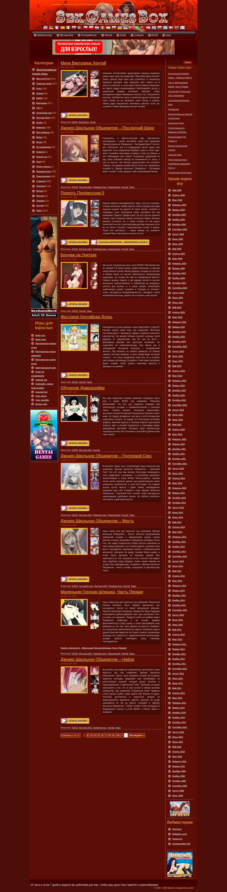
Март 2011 (177, 698)
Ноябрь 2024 (178, 278)
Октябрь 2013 (179, 551)
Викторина (41, 103)
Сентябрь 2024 (179, 288)
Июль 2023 (177, 356)
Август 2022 (178, 410)
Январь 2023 (178, 385)
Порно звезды (43, 166)
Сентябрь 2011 (179, 669)
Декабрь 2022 (179, 390)
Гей (38, 108)
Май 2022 (176, 425)
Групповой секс (89, 35)
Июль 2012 (177, 620)
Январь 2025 (178, 268)
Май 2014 (176, 522)
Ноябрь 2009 (178, 776)
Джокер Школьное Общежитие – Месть (97, 520)
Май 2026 (176, 190)
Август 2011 (178, 673)
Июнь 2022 (177, 420)
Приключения (43, 176)
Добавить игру (179, 834)
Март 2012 (177, 639)
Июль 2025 (177, 239)
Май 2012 (176, 630)
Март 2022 (177, 434)
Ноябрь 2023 (178, 337)
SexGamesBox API (181, 844)
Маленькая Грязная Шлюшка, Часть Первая (102, 592)
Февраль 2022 (179, 439)
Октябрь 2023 (179, 342)
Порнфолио (173, 109)
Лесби (123, 35)
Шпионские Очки (176, 123)
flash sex (40, 335)
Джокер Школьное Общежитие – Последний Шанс (107, 128)
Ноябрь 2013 (178, 547)
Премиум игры (44, 35)
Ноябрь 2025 (178, 219)
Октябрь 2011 (179, 664)
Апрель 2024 (178, 312)
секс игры (41, 396)
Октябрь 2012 (179, 605)
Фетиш (39, 191)
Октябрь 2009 (179, 781)
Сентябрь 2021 (179, 464)
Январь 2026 (178, 210)
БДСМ (154, 35)
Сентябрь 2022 (179, 405)
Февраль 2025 (179, 263)
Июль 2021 (177, 473)
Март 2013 (177, 581)
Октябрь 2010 (179, 722)
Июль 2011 (177, 678)
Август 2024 (178, 293)
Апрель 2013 (178, 576)
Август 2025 (178, 234)
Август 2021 (178, 468)
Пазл (38, 162)
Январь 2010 (178, 766)
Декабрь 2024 (179, 273)
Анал (168, 35)
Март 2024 (177, 317)
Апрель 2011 (178, 693)
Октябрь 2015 (179, 498)
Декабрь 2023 (179, 332)
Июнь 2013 (177, 566)
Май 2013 (176, 571)
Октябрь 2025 (179, 224)
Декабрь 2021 (179, 449)
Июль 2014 (177, 512)
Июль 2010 (177, 737)
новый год (41, 380)
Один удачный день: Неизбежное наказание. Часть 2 (179, 164)
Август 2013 (178, 561)
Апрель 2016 (178, 478)
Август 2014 (178, 508)
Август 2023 (178, 351)
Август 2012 (178, 615)
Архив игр (177, 839)
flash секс (40, 339)
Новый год (41, 157)
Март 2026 (177, 200)
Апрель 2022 (178, 429)
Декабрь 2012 (179, 595)
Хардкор (40, 201)
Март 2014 (177, 532)
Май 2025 (176, 249)
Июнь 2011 (177, 683)
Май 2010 (176, 747)
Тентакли (40, 186)
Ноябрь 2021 (178, 454)
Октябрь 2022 (179, 400)
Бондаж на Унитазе (79, 255)
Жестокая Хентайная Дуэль (86, 316)
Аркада (39, 93)
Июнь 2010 (177, 742)
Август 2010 (178, 732)
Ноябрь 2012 (178, 600)
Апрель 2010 (178, 752)
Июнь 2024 (177, 302)
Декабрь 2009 (179, 771)
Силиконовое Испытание (179, 173)
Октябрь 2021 (179, 459)
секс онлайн (42, 400)
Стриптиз (139, 35)
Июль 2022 (177, 415)
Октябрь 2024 (179, 283)
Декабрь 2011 (179, 654)
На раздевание (43, 147)
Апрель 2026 (178, 195)
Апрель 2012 (178, 634)
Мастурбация (43, 132)
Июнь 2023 (177, 361)
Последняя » (136, 735)
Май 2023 (176, 366)
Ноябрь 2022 (178, 395)
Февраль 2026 (179, 205)
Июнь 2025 (177, 244)
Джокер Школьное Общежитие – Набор (97, 659)
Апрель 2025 (178, 254)
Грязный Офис (175, 155)
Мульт (39, 142)
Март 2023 (177, 376)
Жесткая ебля (66, 35)
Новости (40, 152)
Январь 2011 (178, 708)
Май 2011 (176, 688)
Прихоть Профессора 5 (82, 193)
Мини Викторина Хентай (83, 63)
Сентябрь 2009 (179, 786)
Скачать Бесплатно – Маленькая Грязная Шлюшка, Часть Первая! (94, 648)
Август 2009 (178, 791)
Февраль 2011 (179, 703)
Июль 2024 (177, 298)
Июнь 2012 (177, 625)
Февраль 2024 (179, 322)
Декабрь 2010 (179, 713)
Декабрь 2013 (179, 542)
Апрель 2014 (178, 527)
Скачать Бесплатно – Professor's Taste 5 (123, 242)
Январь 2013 (178, 591)
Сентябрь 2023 (179, 346)
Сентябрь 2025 (179, 229)
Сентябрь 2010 (179, 727)
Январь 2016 (178, 493)
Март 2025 (177, 259)
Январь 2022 (178, 444)
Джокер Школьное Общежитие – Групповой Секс (106, 455)
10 (117, 735)
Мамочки (40, 127)
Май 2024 (176, 307)
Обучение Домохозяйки (83, 387)
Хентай (108, 35)
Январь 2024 (178, 327)
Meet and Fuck (43, 79)
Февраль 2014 (179, 537)
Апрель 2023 (178, 371)
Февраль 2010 (179, 761)
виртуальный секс (45, 367)
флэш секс (41, 404)
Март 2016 (177, 483)
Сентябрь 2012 (179, 610)
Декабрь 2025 (179, 215)
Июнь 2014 (177, 517)
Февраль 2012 (179, 644)
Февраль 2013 (179, 586)
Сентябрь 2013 (179, 556)
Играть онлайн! (78, 115)
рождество (41, 392)
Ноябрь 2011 (178, 659)
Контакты (177, 829)
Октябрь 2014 (179, 503)
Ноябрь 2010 (178, 717)
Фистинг (40, 196)
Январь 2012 (178, 649)
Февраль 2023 (179, 381)
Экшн (39, 210)
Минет (39, 137)
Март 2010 (177, 756)
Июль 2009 (177, 796)
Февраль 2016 (179, 488)
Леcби (39, 123)
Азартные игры (44, 83)
